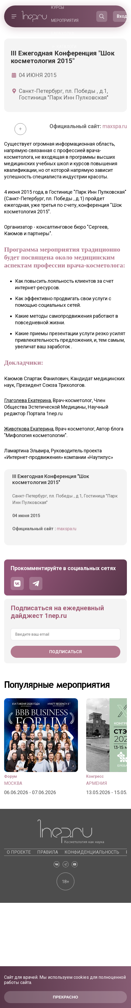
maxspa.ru (115, 126)
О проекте (19, 852)
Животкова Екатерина (28, 429)
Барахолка (62, 33)
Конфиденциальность (92, 852)
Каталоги (66, 47)
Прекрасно (65, 997)
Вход (122, 16)
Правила (47, 852)
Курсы (57, 7)
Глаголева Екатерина (27, 400)
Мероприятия (64, 20)
